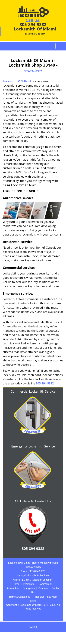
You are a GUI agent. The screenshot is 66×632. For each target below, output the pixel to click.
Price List (39, 596)
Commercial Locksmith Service (33, 391)
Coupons (43, 588)
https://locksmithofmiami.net (33, 575)
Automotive (13, 588)
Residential (29, 584)
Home (16, 584)
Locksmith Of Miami (17, 81)
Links (33, 601)
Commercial (45, 584)
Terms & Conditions (19, 596)
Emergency (29, 588)
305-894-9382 (33, 24)
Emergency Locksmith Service (33, 446)
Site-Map (52, 596)
